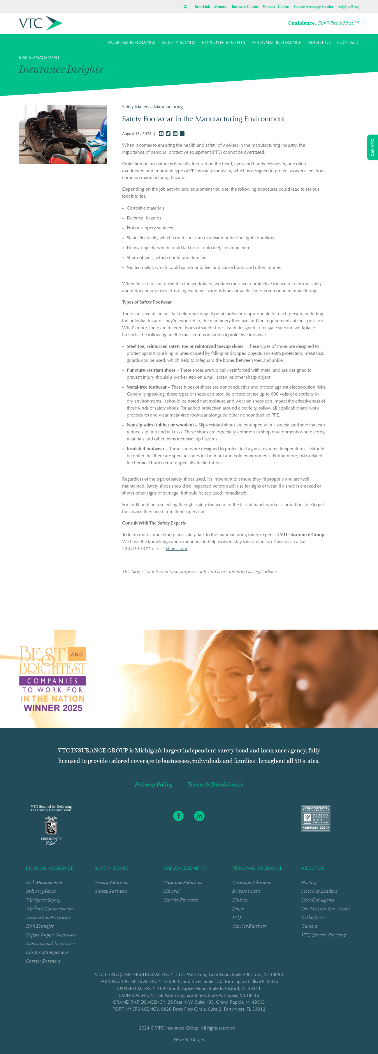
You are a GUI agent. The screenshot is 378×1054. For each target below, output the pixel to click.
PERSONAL (276, 43)
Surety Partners (111, 891)
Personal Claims (276, 7)
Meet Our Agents (318, 900)
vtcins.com (176, 549)
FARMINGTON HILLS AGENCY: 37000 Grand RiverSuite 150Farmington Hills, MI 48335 (189, 981)
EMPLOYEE (223, 43)
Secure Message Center (313, 7)
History (309, 882)
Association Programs (48, 917)
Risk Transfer (40, 926)
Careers (309, 926)
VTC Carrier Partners (323, 935)
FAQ (236, 917)
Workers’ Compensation (50, 908)
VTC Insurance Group (176, 1028)
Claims (239, 900)
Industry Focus (41, 891)
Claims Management (47, 952)
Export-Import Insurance (51, 935)
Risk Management (44, 882)
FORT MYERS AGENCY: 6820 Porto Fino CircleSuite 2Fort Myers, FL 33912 (189, 1009)
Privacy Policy (154, 784)
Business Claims (245, 7)
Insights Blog (348, 7)
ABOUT (319, 43)
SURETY (179, 43)
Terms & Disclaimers (215, 784)
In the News (313, 917)
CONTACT (348, 43)
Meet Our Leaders (319, 891)
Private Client (246, 891)
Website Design (189, 1040)
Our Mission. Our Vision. (326, 908)
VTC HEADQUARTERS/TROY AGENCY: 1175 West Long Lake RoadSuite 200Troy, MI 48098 (189, 974)
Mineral (221, 7)
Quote (238, 908)
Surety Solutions (111, 882)
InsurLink (202, 7)
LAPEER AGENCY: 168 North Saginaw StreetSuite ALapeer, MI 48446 (189, 995)
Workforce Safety (43, 900)
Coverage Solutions (182, 882)
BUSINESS (131, 43)
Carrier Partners (43, 961)
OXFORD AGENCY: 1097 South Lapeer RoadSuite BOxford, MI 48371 (189, 988)
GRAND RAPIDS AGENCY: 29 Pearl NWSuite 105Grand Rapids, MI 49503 (189, 1002)
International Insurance (50, 943)
